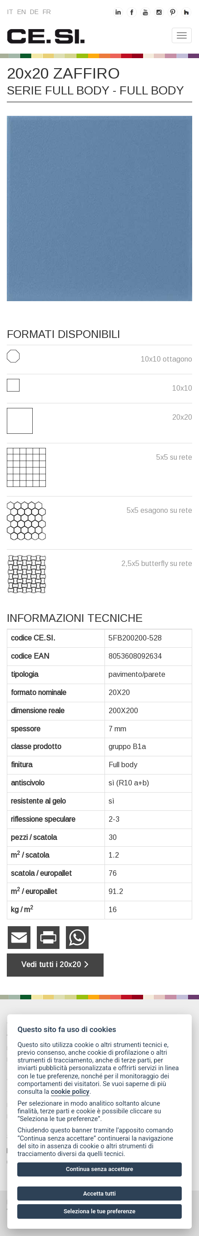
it (10, 11)
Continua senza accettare (99, 1169)
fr (47, 11)
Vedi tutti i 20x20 (55, 964)
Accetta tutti (99, 1193)
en (21, 11)
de (34, 11)
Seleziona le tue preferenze (99, 1211)
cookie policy (70, 1092)
